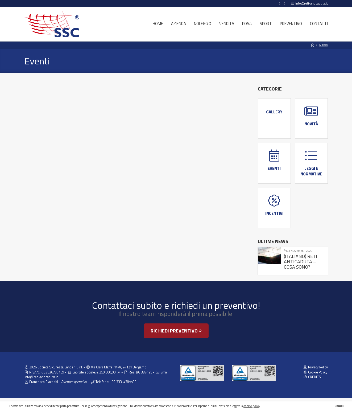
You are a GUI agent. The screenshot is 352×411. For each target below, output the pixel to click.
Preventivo (291, 23)
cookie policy (251, 406)
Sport (266, 23)
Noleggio (202, 23)
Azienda (178, 23)
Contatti (319, 23)
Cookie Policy (315, 372)
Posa (247, 23)
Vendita (226, 23)
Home (158, 23)
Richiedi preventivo (176, 330)
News (323, 45)
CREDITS (312, 377)
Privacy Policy (315, 367)
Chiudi (338, 406)
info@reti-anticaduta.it (311, 3)
